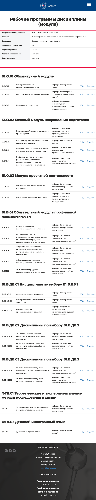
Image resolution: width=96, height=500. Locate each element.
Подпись (90, 86)
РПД (82, 86)
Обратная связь (48, 474)
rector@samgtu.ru (48, 468)
